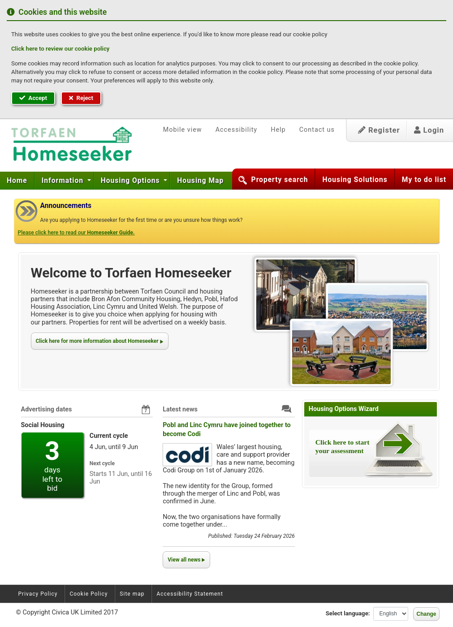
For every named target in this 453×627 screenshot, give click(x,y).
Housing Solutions (354, 180)
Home (17, 181)
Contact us (317, 130)
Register (379, 130)
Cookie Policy (88, 594)
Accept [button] (33, 98)
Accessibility (237, 130)
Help (278, 130)
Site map (132, 594)
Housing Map (200, 181)
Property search (279, 180)
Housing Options (131, 181)
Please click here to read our (76, 232)
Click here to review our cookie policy (60, 48)
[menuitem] (17, 181)
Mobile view (182, 130)
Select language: (348, 613)
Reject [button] (81, 98)
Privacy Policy (38, 594)
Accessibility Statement (189, 594)
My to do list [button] (424, 180)
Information (64, 181)
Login (429, 130)
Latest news (180, 409)
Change (426, 614)
